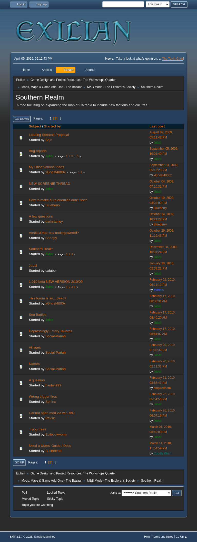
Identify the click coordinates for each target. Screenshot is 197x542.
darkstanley (54, 221)
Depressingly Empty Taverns (50, 331)
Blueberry (52, 205)
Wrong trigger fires (43, 396)
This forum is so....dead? (47, 298)
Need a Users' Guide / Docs (50, 446)
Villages (35, 347)
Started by (52, 126)
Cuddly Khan (162, 453)
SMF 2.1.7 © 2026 (21, 536)
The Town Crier (172, 58)
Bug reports (37, 151)
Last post (159, 126)
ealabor (51, 271)
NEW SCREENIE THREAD (49, 184)
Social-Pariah (55, 336)
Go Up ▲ (181, 536)
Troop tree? (37, 429)
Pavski (50, 418)
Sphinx (50, 402)
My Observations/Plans (46, 167)
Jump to (115, 492)
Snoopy (51, 238)
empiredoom (162, 388)
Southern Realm (41, 249)
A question (37, 380)
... (75, 156)
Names (34, 364)
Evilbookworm (56, 434)
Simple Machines (44, 536)
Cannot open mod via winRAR (52, 413)
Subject (35, 126)
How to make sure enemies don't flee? (58, 200)
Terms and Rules (162, 536)
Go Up (19, 462)
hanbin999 (53, 385)
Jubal (157, 142)
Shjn (48, 140)
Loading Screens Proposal (49, 135)
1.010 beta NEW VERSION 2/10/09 (56, 282)
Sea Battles (37, 315)
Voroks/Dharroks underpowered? (54, 233)
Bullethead (53, 451)
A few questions (41, 216)
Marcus (159, 290)
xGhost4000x (55, 172)
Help (147, 536)
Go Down (22, 118)
